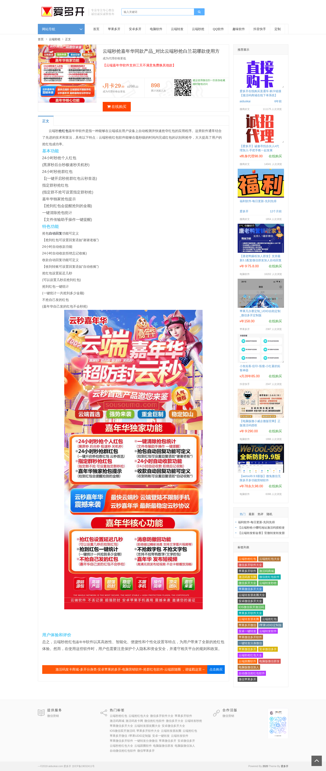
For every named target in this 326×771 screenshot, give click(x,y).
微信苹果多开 (247, 679)
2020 (265, 766)
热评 (260, 514)
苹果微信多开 (247, 649)
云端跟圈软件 (247, 661)
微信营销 (53, 715)
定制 (277, 29)
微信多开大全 (247, 583)
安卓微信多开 (268, 649)
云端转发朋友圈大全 (252, 595)
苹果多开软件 (247, 571)
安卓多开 (135, 29)
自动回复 (55, 233)
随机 (269, 514)
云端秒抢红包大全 (250, 655)
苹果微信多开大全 (250, 589)
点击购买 (216, 669)
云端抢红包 (269, 619)
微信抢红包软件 (269, 577)
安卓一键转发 (247, 631)
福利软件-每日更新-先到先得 (258, 201)
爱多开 (284, 766)
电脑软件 (156, 29)
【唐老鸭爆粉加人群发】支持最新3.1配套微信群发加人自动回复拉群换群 (261, 260)
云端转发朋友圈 (249, 619)
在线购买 (116, 107)
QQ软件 (218, 29)
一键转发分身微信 (250, 643)
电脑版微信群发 (269, 661)
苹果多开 (114, 29)
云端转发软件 (268, 631)
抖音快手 (259, 29)
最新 (251, 514)
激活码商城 (266, 571)
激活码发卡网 (247, 577)
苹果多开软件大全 (250, 613)
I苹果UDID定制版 (270, 625)
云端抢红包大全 (269, 559)
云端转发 (177, 29)
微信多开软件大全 (250, 565)
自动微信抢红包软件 (252, 673)
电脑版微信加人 (249, 667)
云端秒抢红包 (247, 559)
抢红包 (64, 131)
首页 (96, 29)
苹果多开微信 (247, 625)
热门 (243, 514)
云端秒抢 (198, 29)
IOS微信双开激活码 (251, 607)
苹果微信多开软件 (250, 637)
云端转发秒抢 (268, 583)
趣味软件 (238, 29)
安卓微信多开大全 (250, 601)
